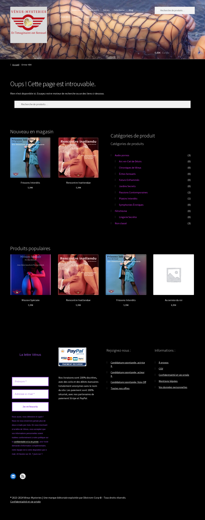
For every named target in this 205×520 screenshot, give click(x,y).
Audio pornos (78, 10)
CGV (161, 368)
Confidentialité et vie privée (174, 374)
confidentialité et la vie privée (26, 442)
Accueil (63, 10)
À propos (163, 362)
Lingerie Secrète (128, 217)
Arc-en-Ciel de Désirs (130, 161)
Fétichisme (119, 10)
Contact (78, 16)
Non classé (121, 223)
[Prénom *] (30, 381)
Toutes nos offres (120, 388)
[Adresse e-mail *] (30, 394)
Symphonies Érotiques (131, 204)
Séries (106, 10)
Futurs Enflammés (129, 179)
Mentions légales (168, 381)
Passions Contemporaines (133, 192)
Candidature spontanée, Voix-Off (128, 382)
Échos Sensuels (127, 173)
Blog (131, 10)
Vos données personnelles (173, 387)
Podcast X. (94, 10)
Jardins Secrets (127, 186)
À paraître (65, 16)
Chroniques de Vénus (130, 167)
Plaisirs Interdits (128, 198)
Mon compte (92, 16)
